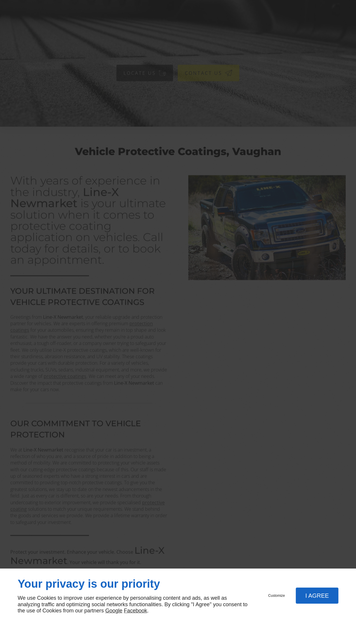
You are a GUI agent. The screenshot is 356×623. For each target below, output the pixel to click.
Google (113, 611)
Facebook (135, 611)
